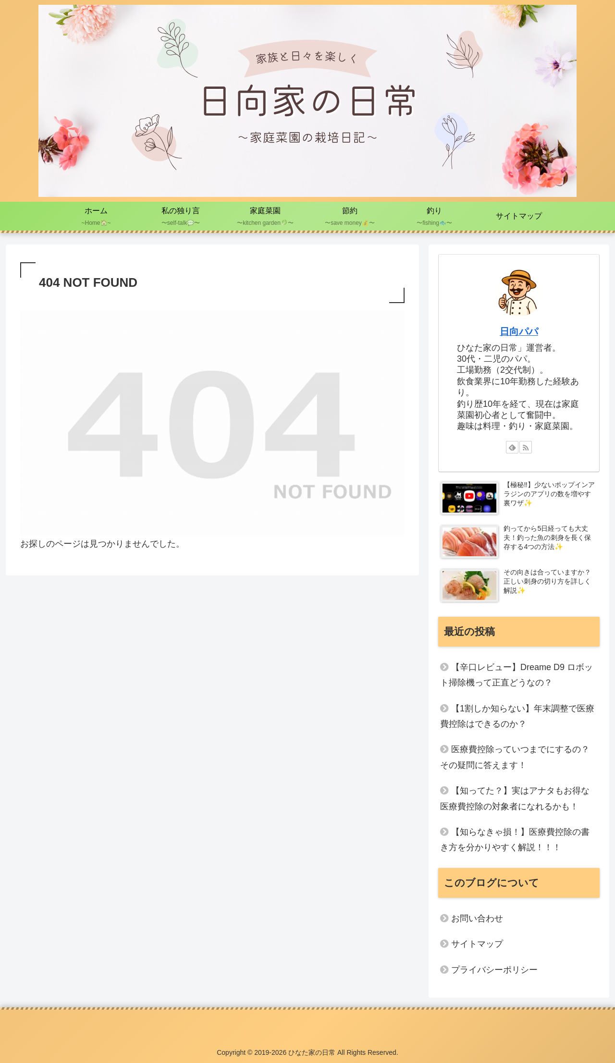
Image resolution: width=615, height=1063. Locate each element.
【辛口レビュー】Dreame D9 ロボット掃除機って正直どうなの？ (516, 674)
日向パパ (519, 331)
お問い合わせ (477, 918)
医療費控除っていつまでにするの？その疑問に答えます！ (515, 757)
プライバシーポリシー (494, 970)
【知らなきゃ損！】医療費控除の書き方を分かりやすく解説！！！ (515, 839)
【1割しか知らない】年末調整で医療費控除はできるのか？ (517, 716)
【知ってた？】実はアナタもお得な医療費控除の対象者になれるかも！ (515, 798)
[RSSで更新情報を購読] (525, 447)
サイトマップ (477, 944)
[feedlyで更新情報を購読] (512, 447)
